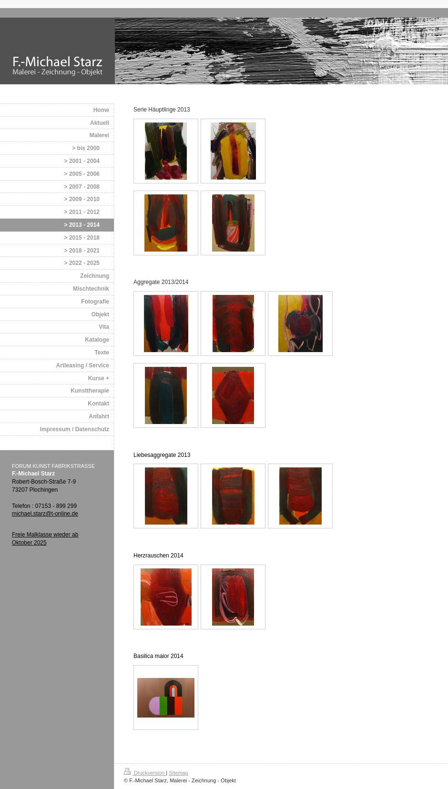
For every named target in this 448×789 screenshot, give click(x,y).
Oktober (22, 542)
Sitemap (178, 773)
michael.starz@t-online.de (45, 513)
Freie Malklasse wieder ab (45, 534)
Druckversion (145, 773)
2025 (39, 542)
